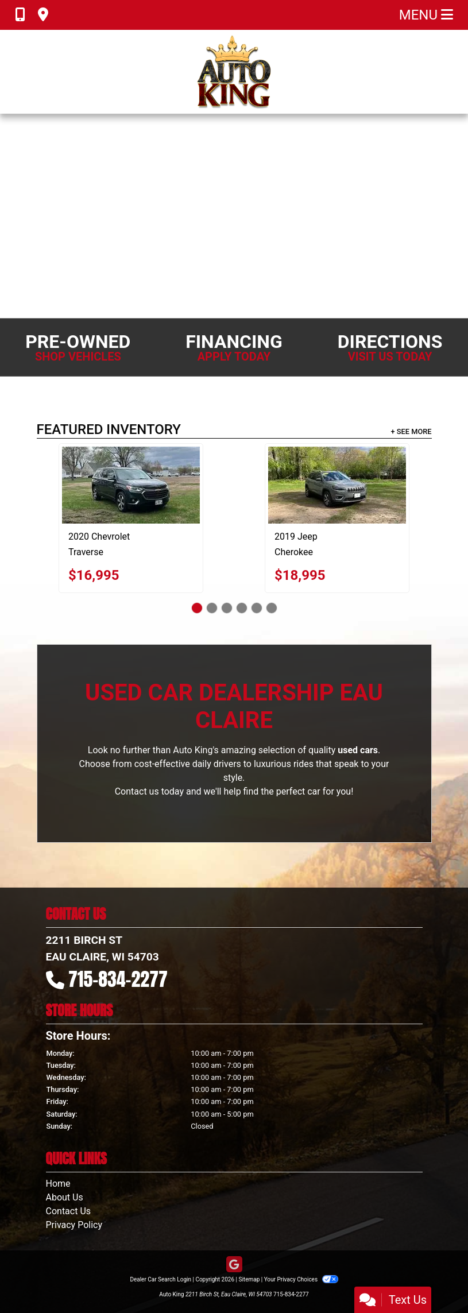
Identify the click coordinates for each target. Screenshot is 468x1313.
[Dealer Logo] (234, 71)
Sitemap (249, 1279)
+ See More (411, 431)
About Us (64, 1197)
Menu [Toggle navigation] (426, 15)
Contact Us (68, 1211)
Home (58, 1183)
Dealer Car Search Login (160, 1279)
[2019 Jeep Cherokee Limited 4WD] (337, 485)
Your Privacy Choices (301, 1279)
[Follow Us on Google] (234, 1265)
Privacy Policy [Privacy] (74, 1224)
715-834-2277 (118, 979)
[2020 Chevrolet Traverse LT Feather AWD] (131, 485)
